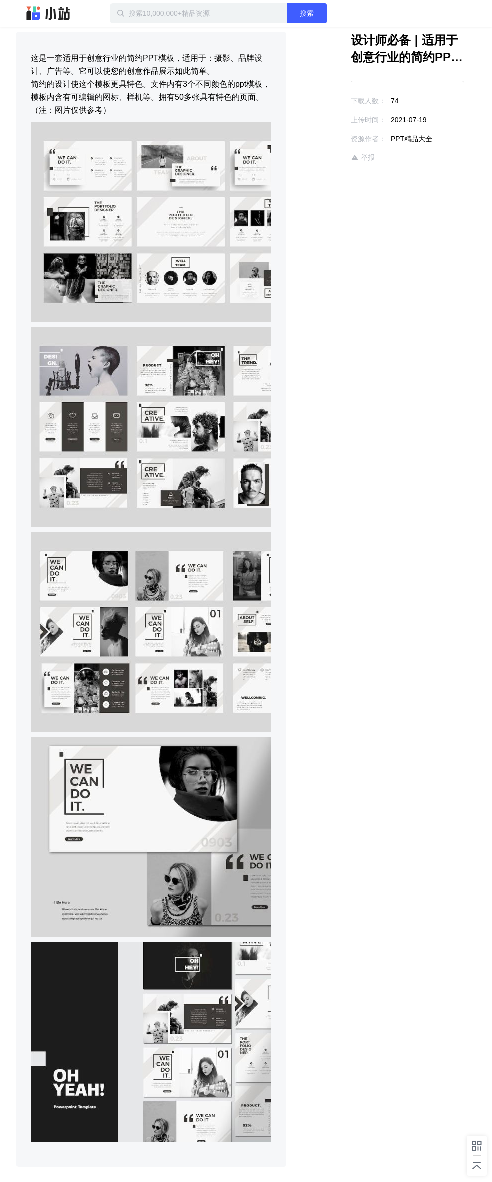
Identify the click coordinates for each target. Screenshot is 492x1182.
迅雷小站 (48, 13)
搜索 (307, 14)
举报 (363, 158)
